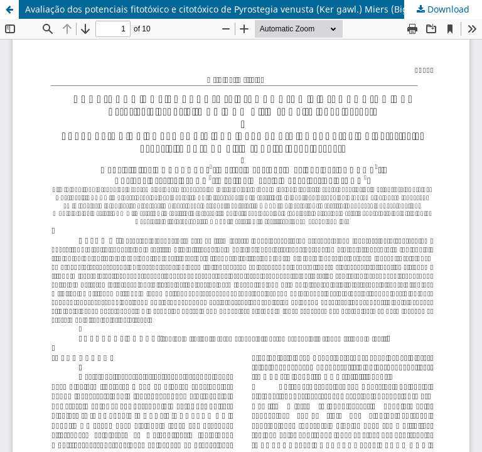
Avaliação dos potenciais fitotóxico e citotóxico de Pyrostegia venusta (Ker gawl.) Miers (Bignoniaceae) (239, 9)
